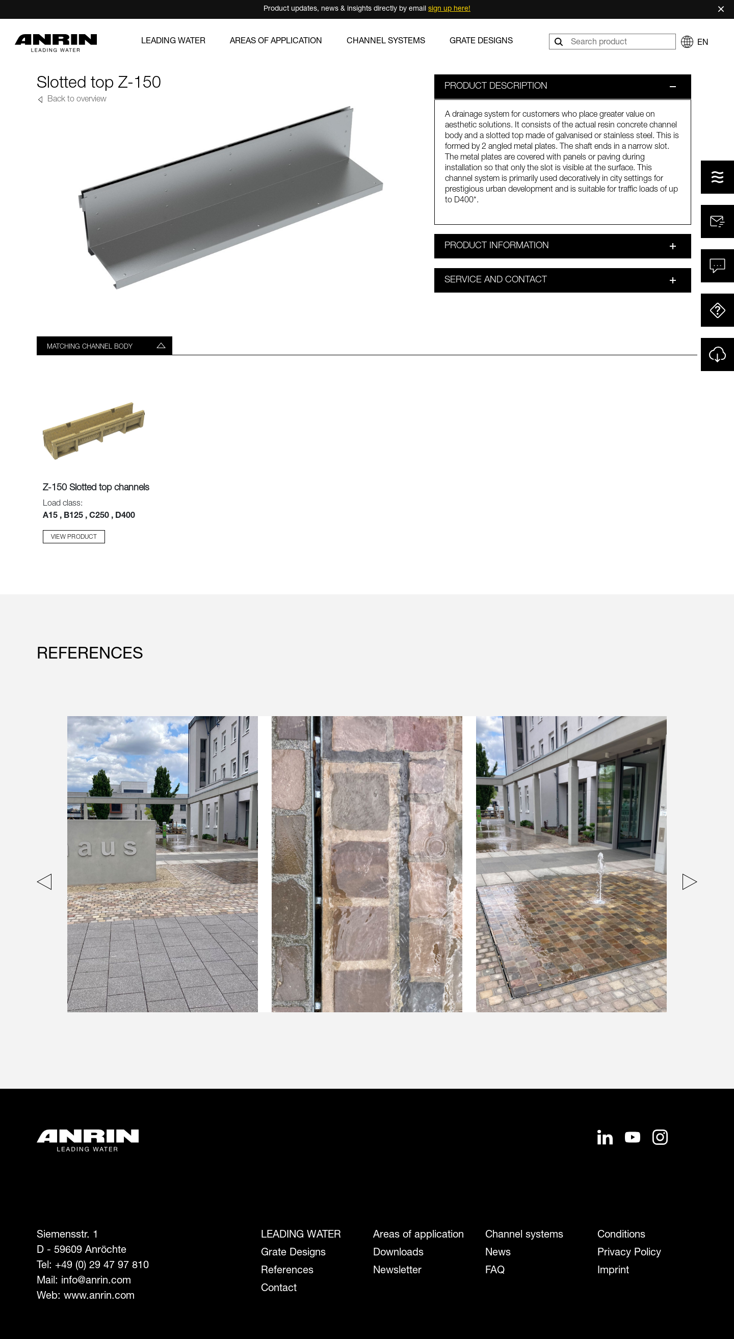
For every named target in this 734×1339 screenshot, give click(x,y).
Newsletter (397, 1271)
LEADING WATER (173, 42)
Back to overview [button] (76, 100)
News (498, 1253)
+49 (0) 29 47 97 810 (102, 1266)
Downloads (398, 1253)
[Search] (559, 41)
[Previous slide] (47, 884)
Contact (279, 1289)
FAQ (495, 1271)
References (287, 1271)
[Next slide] (687, 884)
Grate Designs (481, 42)
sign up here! (449, 9)
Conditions (621, 1235)
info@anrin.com (96, 1281)
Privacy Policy (629, 1253)
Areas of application (276, 42)
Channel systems (386, 42)
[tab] (104, 345)
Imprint (613, 1271)
